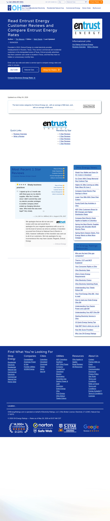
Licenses (92, 396)
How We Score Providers (84, 330)
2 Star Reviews (64, 141)
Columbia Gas (61, 379)
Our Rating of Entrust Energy (82, 44)
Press (91, 364)
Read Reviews (77, 364)
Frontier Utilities (29, 367)
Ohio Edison (60, 396)
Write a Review (92, 47)
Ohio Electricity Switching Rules (86, 284)
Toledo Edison (61, 398)
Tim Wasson (20, 39)
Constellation (28, 359)
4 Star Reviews (64, 136)
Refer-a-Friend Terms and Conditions (94, 386)
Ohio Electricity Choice (83, 280)
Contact (91, 359)
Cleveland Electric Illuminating (60, 374)
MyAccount (97, 8)
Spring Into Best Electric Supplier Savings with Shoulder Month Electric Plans (87, 226)
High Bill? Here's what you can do (87, 326)
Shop (51, 70)
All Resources (77, 367)
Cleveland (43, 362)
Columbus (43, 359)
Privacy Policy (94, 374)
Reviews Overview (79, 47)
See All (42, 371)
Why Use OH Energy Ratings (85, 333)
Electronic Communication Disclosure (94, 369)
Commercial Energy (73, 8)
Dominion (59, 386)
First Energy (60, 393)
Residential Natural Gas (55, 8)
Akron (42, 369)
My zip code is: (51, 2)
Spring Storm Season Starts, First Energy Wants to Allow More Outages (87, 235)
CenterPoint (60, 369)
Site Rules (92, 376)
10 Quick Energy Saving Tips (85, 322)
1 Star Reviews (64, 144)
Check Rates (96, 2)
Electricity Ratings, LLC (50, 412)
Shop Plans (89, 106)
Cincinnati (43, 364)
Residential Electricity (37, 8)
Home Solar (86, 8)
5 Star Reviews (64, 134)
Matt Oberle (38, 39)
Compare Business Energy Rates (22, 78)
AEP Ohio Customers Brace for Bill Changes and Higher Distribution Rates (86, 212)
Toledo (42, 367)
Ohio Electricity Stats (82, 270)
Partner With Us (94, 362)
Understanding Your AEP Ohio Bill (87, 312)
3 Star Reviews (64, 139)
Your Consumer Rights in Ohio (86, 266)
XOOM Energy (29, 369)
